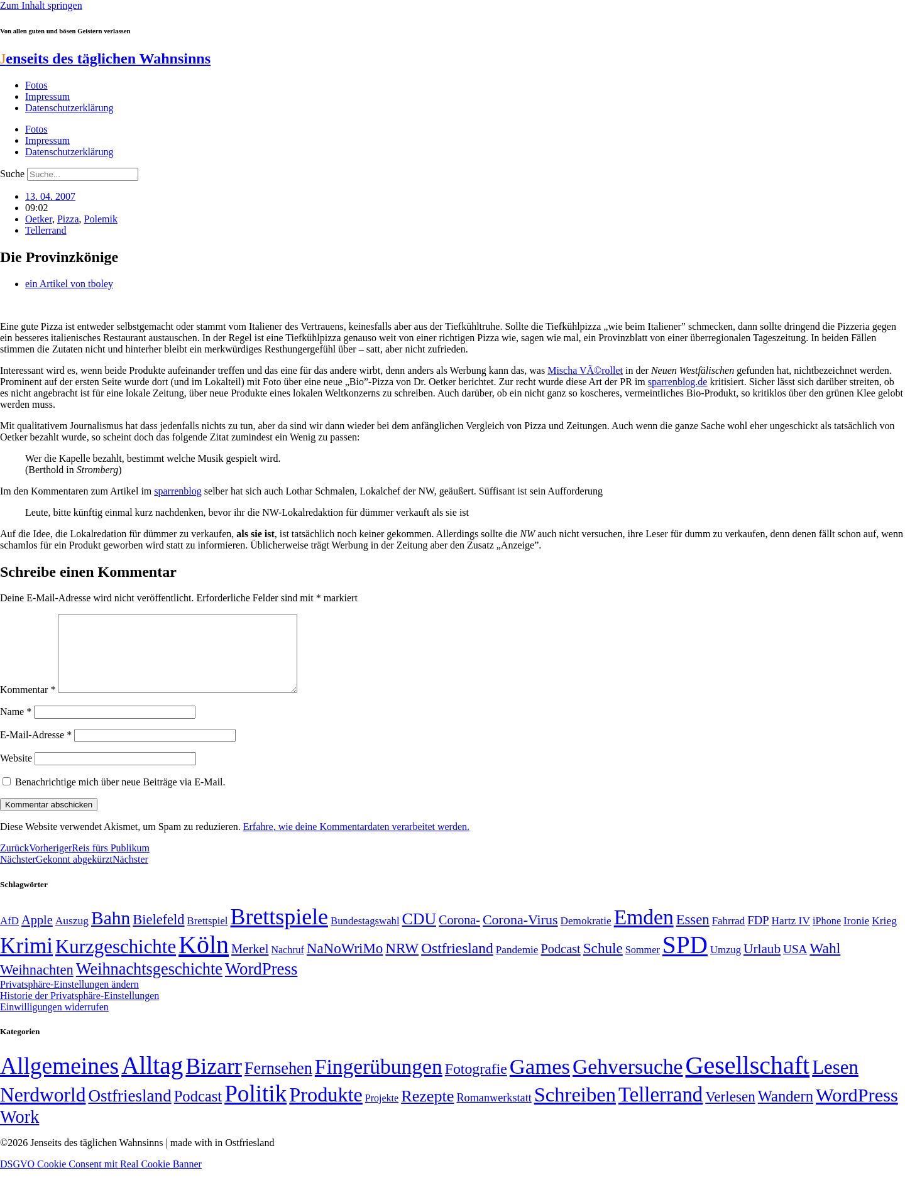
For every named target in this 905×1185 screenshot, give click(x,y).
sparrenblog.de (678, 381)
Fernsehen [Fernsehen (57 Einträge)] (278, 1083)
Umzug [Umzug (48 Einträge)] (725, 965)
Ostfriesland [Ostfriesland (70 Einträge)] (129, 1110)
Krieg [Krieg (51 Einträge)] (884, 935)
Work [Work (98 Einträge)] (19, 1132)
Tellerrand (46, 230)
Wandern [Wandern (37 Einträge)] (785, 1111)
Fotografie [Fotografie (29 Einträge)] (476, 1084)
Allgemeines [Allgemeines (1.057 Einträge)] (59, 1081)
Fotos (36, 85)
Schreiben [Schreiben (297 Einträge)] (575, 1109)
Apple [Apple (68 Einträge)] (37, 935)
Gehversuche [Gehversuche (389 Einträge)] (628, 1081)
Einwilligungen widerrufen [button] (54, 1022)
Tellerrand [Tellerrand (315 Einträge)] (660, 1109)
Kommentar (27, 704)
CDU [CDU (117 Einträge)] (419, 934)
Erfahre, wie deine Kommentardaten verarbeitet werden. (356, 841)
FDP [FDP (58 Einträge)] (758, 935)
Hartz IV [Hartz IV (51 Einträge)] (791, 935)
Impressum (47, 96)
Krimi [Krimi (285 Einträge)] (26, 961)
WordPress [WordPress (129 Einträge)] (261, 984)
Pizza (68, 219)
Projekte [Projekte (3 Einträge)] (381, 1113)
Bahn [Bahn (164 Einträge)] (110, 933)
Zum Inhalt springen (41, 5)
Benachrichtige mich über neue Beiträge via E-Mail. (120, 797)
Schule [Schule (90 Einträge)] (603, 963)
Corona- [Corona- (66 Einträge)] (459, 935)
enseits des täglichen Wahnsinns (105, 58)
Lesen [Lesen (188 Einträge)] (835, 1082)
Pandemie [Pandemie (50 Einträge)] (517, 965)
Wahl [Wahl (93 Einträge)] (824, 963)
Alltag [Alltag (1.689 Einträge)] (152, 1080)
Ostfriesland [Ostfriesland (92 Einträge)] (457, 963)
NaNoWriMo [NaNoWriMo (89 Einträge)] (345, 963)
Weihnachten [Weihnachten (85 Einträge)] (37, 985)
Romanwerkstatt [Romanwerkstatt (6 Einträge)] (493, 1112)
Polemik (101, 219)
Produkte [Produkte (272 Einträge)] (326, 1109)
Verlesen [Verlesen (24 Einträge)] (730, 1111)
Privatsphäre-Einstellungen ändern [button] (69, 999)
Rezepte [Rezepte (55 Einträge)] (427, 1111)
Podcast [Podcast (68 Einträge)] (561, 964)
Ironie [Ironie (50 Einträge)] (856, 936)
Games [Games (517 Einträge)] (540, 1081)
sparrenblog (178, 491)
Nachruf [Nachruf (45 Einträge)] (287, 964)
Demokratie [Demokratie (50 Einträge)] (586, 936)
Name (15, 726)
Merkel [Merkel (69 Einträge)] (249, 964)
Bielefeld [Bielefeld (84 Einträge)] (158, 934)
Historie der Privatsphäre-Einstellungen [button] (79, 1010)
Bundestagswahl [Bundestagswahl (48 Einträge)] (365, 936)
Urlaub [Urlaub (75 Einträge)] (762, 963)
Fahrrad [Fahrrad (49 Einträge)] (728, 936)
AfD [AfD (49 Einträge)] (9, 936)
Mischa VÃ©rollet (585, 370)
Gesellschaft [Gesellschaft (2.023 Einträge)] (748, 1080)
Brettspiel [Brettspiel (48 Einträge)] (207, 936)
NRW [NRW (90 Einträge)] (402, 963)
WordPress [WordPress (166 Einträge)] (857, 1110)
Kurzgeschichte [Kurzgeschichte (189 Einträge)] (115, 962)
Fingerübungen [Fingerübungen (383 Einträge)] (378, 1081)
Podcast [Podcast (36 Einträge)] (198, 1111)
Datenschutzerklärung (69, 107)
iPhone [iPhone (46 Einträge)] (827, 936)
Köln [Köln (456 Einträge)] (203, 960)
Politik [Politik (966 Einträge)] (255, 1109)
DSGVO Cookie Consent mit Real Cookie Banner (101, 1179)
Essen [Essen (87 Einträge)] (693, 934)
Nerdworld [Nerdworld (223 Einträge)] (42, 1110)
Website (16, 773)
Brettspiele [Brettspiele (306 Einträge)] (280, 931)
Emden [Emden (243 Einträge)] (644, 932)
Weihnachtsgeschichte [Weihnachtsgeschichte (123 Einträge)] (149, 984)
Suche (12, 173)
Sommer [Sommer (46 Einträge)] (642, 965)
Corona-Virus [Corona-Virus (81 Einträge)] (520, 934)
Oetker (38, 219)
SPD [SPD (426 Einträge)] (685, 959)
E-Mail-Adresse (36, 750)
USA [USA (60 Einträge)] (795, 964)
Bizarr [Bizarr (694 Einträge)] (213, 1081)
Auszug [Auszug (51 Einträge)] (72, 935)
